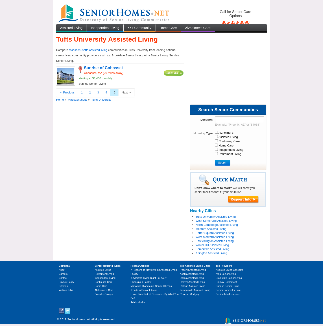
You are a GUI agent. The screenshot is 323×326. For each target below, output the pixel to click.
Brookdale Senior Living (229, 278)
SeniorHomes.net (78, 319)
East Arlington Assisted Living (215, 241)
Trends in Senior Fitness (144, 290)
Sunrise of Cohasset (103, 68)
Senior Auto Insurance (228, 294)
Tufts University (101, 99)
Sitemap (63, 286)
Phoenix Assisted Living (193, 269)
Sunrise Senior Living (227, 286)
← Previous (66, 92)
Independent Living (105, 28)
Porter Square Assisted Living (215, 233)
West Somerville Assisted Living (216, 220)
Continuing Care (104, 282)
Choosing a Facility (141, 282)
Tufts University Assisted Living (216, 216)
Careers (63, 274)
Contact (63, 278)
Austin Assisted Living (192, 274)
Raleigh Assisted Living (192, 286)
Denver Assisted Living (192, 282)
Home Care (168, 28)
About (62, 269)
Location (207, 119)
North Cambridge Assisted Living (217, 224)
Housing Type (203, 133)
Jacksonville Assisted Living (195, 290)
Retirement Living (104, 274)
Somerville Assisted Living (212, 249)
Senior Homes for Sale (228, 290)
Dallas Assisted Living (192, 278)
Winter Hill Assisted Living (212, 245)
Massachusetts (77, 99)
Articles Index (138, 302)
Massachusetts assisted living (88, 50)
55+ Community (139, 28)
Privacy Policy (66, 282)
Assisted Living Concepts (229, 269)
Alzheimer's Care (198, 28)
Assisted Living (71, 28)
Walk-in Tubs (66, 290)
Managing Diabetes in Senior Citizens (151, 286)
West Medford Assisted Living (215, 237)
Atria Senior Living (226, 274)
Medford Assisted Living (211, 229)
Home (60, 99)
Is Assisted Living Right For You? (148, 278)
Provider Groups (104, 294)
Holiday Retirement (226, 282)
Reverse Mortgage (190, 294)
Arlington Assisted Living (211, 253)
